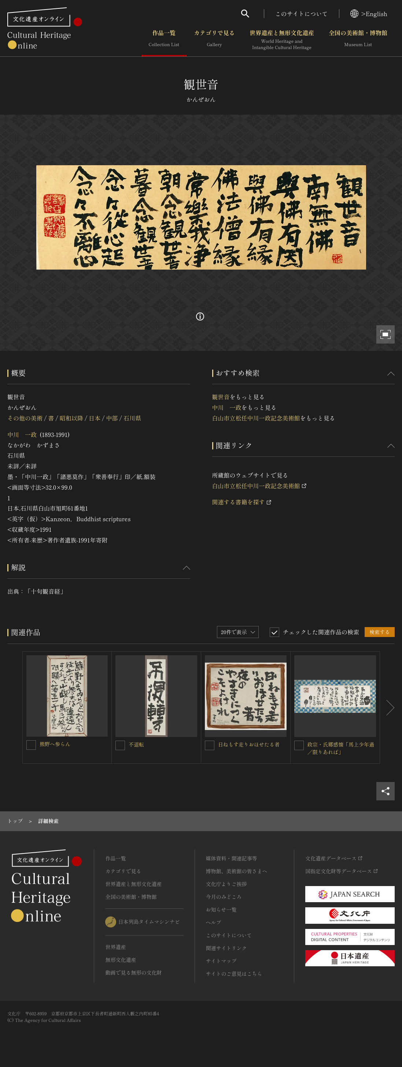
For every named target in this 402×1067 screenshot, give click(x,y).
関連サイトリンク (226, 948)
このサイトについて (301, 13)
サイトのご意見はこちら (234, 973)
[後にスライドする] (387, 707)
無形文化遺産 (120, 959)
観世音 (221, 396)
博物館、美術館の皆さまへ (237, 871)
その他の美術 (25, 418)
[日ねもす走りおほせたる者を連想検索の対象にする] (209, 745)
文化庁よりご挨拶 (226, 884)
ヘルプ (213, 922)
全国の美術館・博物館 (358, 40)
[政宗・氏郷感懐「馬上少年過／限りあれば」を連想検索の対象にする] (299, 745)
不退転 (136, 744)
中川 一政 (22, 434)
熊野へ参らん (55, 744)
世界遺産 (115, 947)
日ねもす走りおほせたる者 (249, 744)
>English (368, 13)
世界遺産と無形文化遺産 (282, 40)
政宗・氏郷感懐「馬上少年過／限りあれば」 (340, 748)
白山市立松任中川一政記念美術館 (256, 418)
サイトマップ (221, 960)
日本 (94, 418)
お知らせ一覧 (221, 909)
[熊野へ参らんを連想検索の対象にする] (31, 745)
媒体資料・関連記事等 (231, 858)
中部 (112, 418)
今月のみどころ (224, 896)
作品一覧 (164, 40)
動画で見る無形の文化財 (133, 972)
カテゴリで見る (214, 40)
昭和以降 (71, 418)
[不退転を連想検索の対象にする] (120, 745)
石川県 (132, 418)
